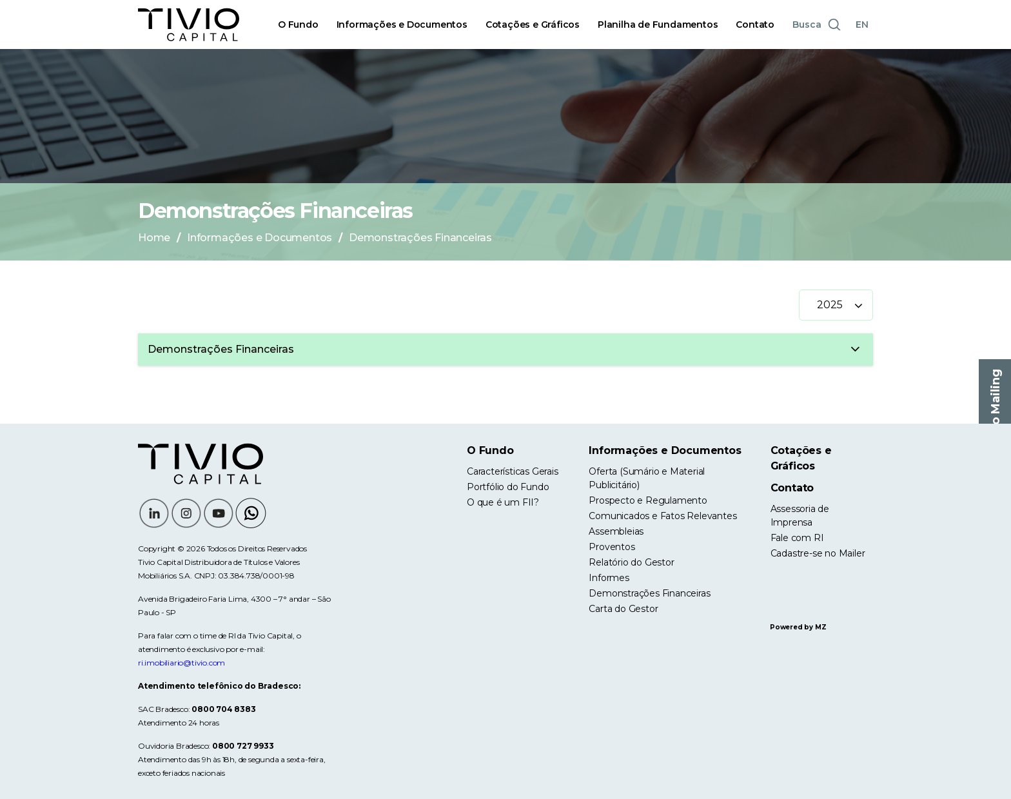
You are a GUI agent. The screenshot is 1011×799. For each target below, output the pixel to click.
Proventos (611, 547)
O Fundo (298, 24)
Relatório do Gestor (631, 562)
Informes (609, 578)
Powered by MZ (798, 627)
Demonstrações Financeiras (649, 593)
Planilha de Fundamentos (658, 24)
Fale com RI (797, 538)
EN (862, 24)
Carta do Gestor (623, 609)
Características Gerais (512, 471)
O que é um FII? (503, 502)
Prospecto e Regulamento (648, 500)
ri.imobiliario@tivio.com (181, 662)
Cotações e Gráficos (533, 24)
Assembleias (616, 531)
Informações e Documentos (402, 24)
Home (154, 238)
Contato (755, 24)
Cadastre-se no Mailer (818, 553)
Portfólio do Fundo (508, 487)
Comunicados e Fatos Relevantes (662, 516)
